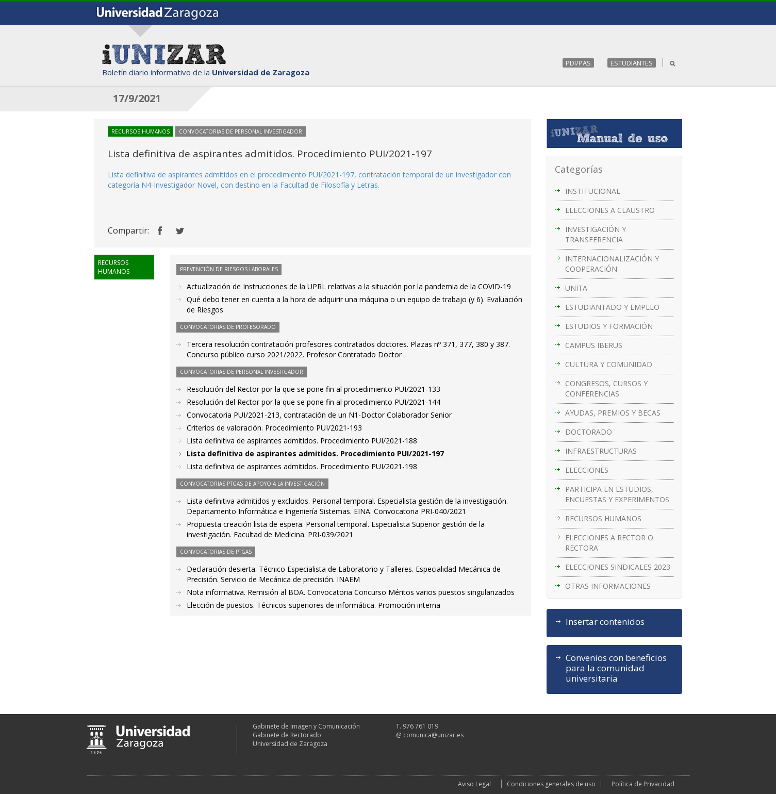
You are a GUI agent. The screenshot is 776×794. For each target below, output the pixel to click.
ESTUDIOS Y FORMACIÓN (609, 326)
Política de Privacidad (643, 784)
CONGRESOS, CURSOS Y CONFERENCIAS (606, 388)
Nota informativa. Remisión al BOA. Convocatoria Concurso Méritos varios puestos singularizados (351, 592)
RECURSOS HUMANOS (603, 518)
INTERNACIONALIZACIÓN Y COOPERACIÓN (612, 264)
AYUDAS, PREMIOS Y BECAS (613, 413)
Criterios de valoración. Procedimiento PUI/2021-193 (274, 428)
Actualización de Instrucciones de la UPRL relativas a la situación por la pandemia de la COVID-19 (349, 286)
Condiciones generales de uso (551, 784)
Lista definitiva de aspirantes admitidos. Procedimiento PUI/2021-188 (302, 440)
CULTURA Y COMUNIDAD (608, 364)
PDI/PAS (578, 63)
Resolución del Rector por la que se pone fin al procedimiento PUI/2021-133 (313, 389)
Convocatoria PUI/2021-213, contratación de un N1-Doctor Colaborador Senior (319, 415)
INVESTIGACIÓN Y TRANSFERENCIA (595, 234)
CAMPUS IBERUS (593, 345)
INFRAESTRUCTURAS (601, 451)
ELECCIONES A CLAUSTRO (610, 210)
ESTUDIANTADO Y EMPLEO (612, 307)
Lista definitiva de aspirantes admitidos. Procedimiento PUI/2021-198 (302, 466)
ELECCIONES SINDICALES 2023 (617, 567)
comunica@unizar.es (433, 735)
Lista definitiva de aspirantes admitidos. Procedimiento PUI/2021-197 (315, 453)
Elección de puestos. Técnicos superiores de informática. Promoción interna (313, 605)
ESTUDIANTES (631, 63)
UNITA (576, 288)
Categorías (579, 169)
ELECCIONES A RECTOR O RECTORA (609, 543)
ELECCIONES (586, 470)
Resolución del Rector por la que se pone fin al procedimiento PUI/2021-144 (313, 402)
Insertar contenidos (605, 622)
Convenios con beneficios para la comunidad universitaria (616, 668)
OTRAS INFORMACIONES (608, 586)
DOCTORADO (588, 432)
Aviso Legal (474, 784)
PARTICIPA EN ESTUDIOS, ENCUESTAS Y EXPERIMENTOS (617, 494)
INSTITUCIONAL (592, 191)
